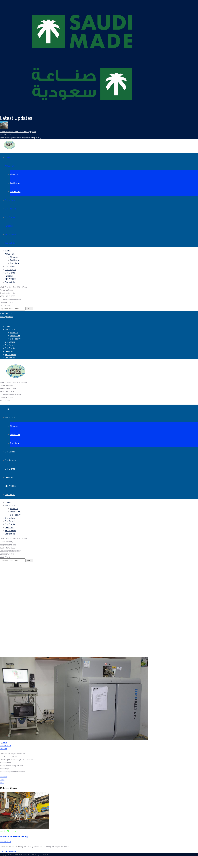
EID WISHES (10, 234)
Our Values (10, 200)
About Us (14, 174)
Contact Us (10, 243)
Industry (3, 776)
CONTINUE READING (8, 851)
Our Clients (10, 217)
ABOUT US (10, 165)
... (40, 137)
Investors (9, 225)
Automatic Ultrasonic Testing (14, 836)
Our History (15, 191)
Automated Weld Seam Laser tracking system (18, 131)
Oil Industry (11, 831)
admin (4, 742)
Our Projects (10, 208)
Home (7, 157)
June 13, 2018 (5, 745)
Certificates (15, 183)
